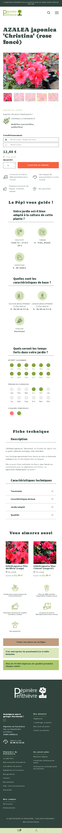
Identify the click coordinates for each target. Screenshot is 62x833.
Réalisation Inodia (31, 822)
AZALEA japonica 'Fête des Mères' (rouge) (17, 567)
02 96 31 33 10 (17, 743)
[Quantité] (8, 165)
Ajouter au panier (38, 165)
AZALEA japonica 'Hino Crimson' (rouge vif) (44, 567)
